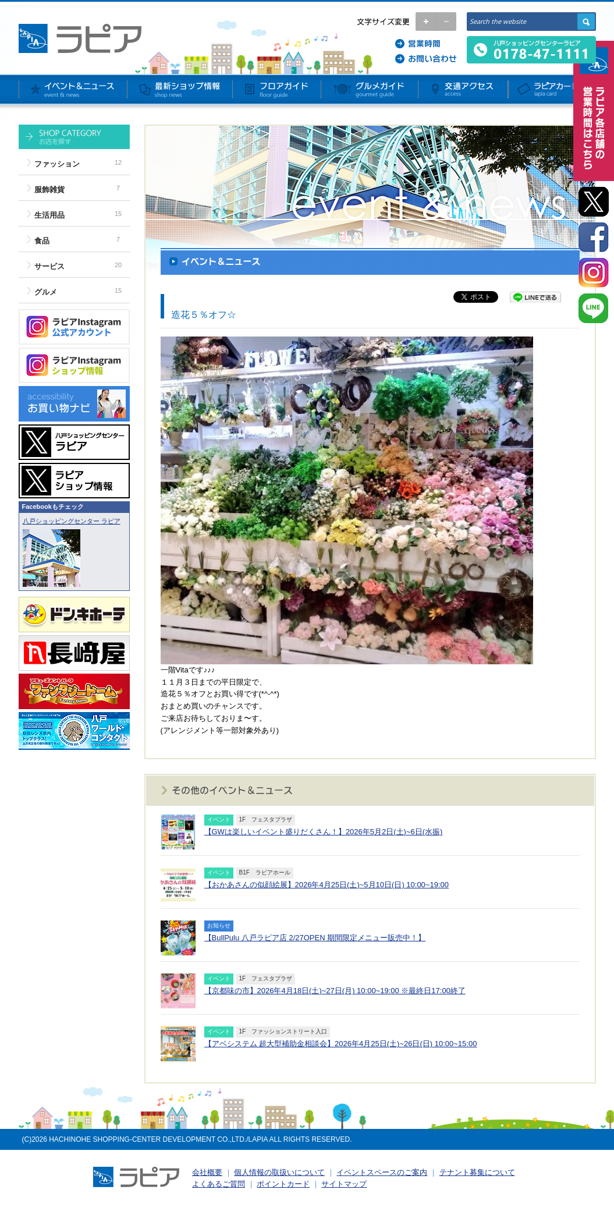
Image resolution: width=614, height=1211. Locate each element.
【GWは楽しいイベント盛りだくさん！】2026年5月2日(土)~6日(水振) (323, 831)
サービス (49, 266)
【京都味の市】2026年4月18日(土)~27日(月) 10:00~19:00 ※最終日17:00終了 (335, 990)
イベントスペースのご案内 (381, 1172)
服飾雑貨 (49, 189)
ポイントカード (283, 1184)
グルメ (45, 292)
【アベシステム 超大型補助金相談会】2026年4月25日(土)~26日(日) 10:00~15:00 (340, 1043)
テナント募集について (477, 1172)
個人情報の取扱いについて (279, 1172)
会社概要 (207, 1172)
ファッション (57, 164)
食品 (41, 240)
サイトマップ (344, 1184)
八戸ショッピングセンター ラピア (71, 521)
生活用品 (49, 215)
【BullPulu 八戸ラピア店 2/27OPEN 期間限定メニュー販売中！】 (315, 937)
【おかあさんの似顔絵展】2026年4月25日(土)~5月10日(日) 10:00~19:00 (326, 884)
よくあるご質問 (218, 1184)
